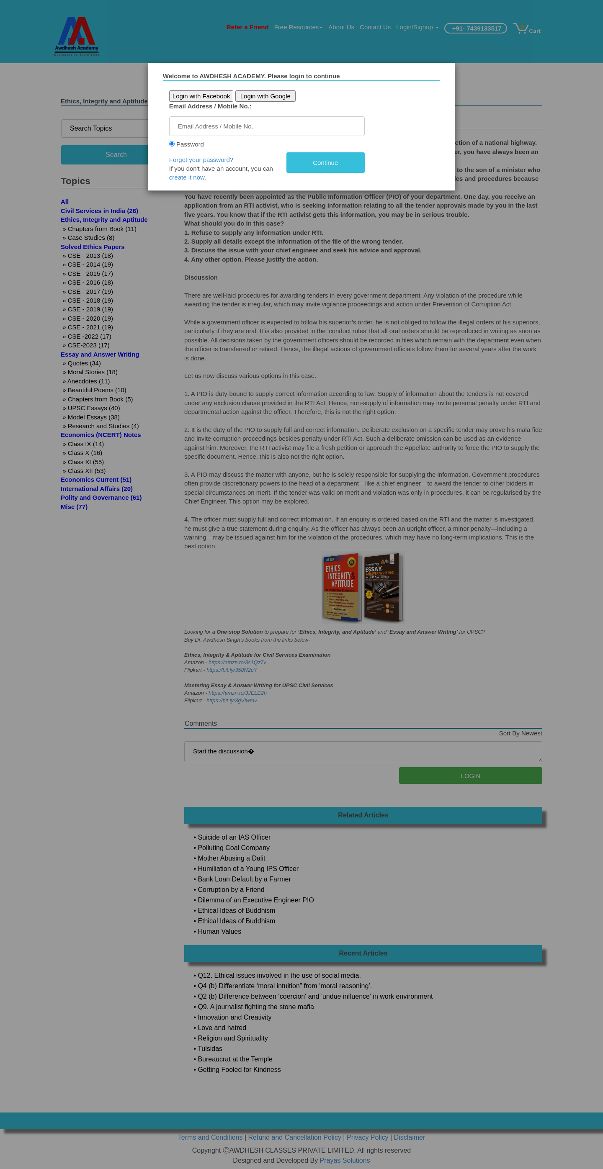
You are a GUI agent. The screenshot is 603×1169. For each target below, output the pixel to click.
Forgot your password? (205, 159)
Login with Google (269, 96)
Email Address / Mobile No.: (214, 106)
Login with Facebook (205, 96)
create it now (190, 177)
